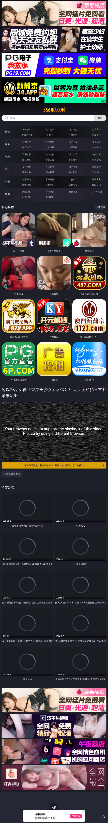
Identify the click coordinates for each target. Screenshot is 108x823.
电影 (7, 156)
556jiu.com (54, 110)
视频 (7, 144)
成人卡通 (73, 154)
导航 (7, 194)
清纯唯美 (50, 172)
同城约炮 (26, 191)
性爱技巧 (96, 184)
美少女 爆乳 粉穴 (12, 473)
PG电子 (26, 129)
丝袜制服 (50, 147)
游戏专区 (96, 129)
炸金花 (50, 134)
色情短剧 (50, 197)
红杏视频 (26, 197)
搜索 (100, 117)
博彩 (7, 131)
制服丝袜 (26, 159)
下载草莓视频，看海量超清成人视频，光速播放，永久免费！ (65, 465)
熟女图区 (73, 172)
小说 (7, 181)
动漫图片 (96, 166)
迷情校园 (26, 184)
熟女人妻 (26, 147)
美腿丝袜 (26, 172)
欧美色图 (73, 166)
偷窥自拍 (26, 166)
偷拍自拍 (50, 154)
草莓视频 (73, 191)
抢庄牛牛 (96, 134)
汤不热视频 (96, 191)
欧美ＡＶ (73, 141)
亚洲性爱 (26, 154)
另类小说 (50, 184)
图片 (7, 169)
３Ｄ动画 (96, 141)
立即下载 (75, 816)
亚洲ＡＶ (26, 141)
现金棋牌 (73, 134)
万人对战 (73, 129)
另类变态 (96, 159)
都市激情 (26, 179)
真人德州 (50, 129)
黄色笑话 (73, 184)
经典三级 (50, 159)
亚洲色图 (50, 166)
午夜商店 (50, 191)
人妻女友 (73, 179)
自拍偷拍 (50, 141)
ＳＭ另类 (96, 147)
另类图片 (96, 172)
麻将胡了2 (27, 134)
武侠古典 (96, 179)
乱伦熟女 (73, 159)
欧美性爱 (96, 154)
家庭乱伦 (50, 179)
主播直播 (73, 147)
